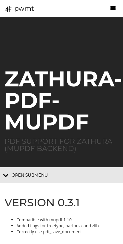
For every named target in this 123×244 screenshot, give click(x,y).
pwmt (19, 8)
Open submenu (25, 175)
